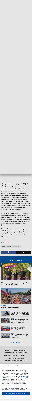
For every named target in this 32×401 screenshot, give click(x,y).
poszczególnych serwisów (14, 389)
